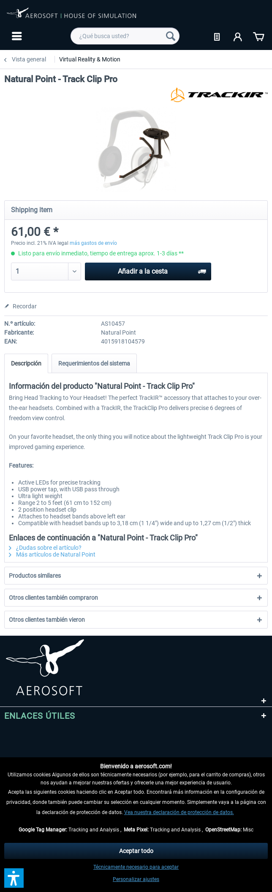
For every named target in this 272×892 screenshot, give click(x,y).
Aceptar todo (136, 851)
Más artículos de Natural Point (52, 554)
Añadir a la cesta (162, 270)
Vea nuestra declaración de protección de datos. (179, 812)
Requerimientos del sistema (94, 363)
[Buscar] (171, 36)
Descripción (26, 363)
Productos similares (35, 575)
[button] (14, 878)
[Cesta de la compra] (258, 36)
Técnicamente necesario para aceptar (136, 867)
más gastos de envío (93, 243)
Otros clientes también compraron (53, 597)
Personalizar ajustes (136, 879)
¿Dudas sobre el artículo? (45, 547)
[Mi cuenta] (238, 36)
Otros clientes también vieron (47, 619)
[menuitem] (16, 36)
